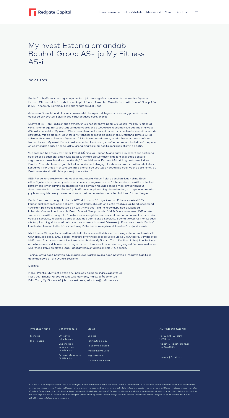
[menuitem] (196, 12)
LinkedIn (164, 357)
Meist (169, 12)
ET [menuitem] (196, 12)
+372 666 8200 (167, 346)
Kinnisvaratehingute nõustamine (70, 356)
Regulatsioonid (95, 355)
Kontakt (182, 12)
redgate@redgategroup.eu (174, 343)
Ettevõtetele (133, 12)
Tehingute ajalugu (97, 340)
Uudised (91, 335)
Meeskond (153, 12)
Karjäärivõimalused (98, 345)
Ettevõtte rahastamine (66, 337)
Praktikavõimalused (98, 350)
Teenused (35, 335)
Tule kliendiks (37, 340)
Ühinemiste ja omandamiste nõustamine (66, 346)
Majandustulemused (98, 360)
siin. (67, 397)
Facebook (176, 357)
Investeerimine (109, 12)
